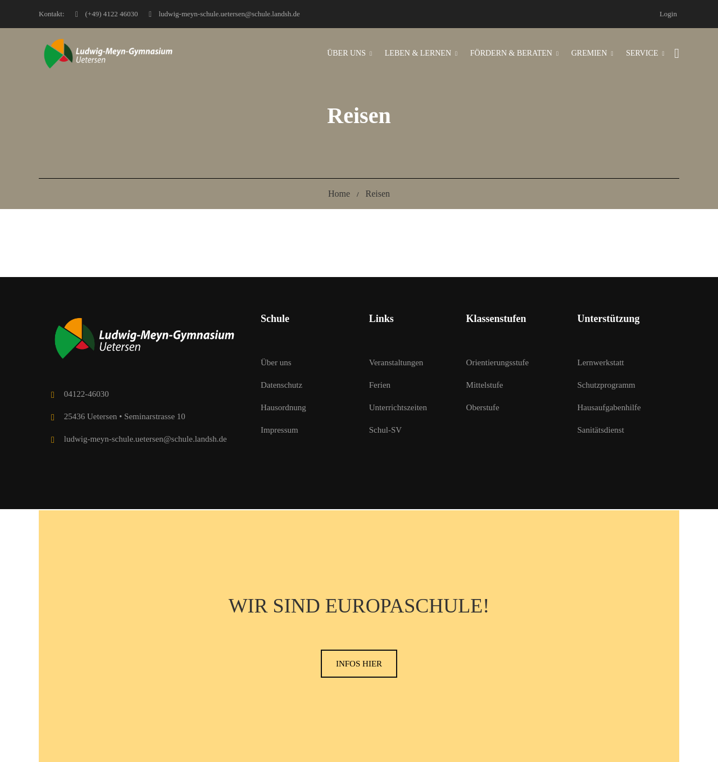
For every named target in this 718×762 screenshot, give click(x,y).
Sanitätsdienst (600, 429)
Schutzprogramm (606, 384)
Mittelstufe (484, 384)
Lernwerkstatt (600, 362)
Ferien (379, 384)
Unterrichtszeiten (398, 407)
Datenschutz (281, 384)
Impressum (279, 429)
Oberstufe (482, 407)
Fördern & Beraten (511, 53)
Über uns (346, 53)
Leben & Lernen (418, 53)
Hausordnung (283, 407)
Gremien (589, 53)
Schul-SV (385, 429)
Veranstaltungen (396, 362)
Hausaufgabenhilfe (608, 407)
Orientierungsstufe (497, 362)
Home (339, 193)
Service (642, 53)
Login (668, 14)
